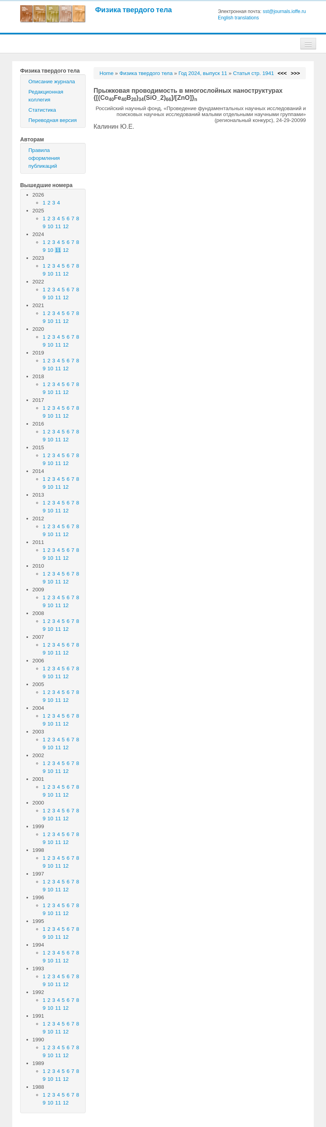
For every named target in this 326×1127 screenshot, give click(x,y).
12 (66, 226)
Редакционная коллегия (45, 96)
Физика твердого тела (133, 9)
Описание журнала (51, 81)
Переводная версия (52, 120)
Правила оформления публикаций (44, 158)
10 (50, 226)
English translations (238, 18)
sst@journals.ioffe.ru (284, 11)
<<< (282, 73)
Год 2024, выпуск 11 (202, 73)
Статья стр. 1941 (253, 73)
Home (106, 73)
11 (58, 226)
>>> (295, 73)
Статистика (42, 110)
